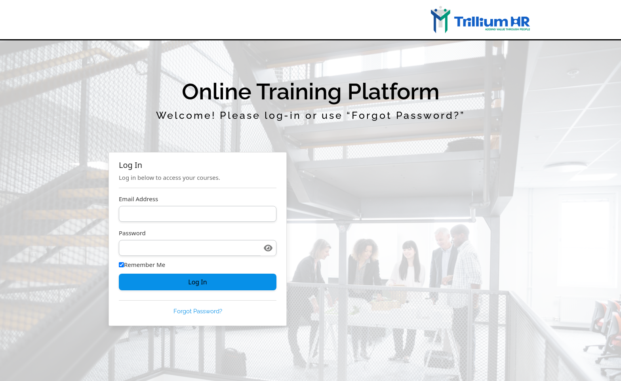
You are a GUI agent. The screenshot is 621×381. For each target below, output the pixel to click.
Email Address (138, 199)
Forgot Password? (197, 311)
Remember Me (142, 265)
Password (132, 233)
